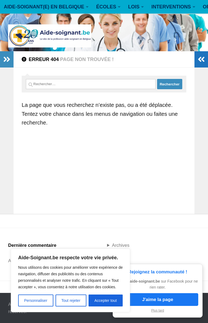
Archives (120, 245)
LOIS (133, 6)
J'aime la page (157, 299)
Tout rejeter (70, 300)
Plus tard (157, 310)
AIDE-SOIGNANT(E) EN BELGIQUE (44, 6)
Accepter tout (106, 300)
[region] (70, 280)
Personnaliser (35, 300)
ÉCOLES (106, 6)
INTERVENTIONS (171, 6)
